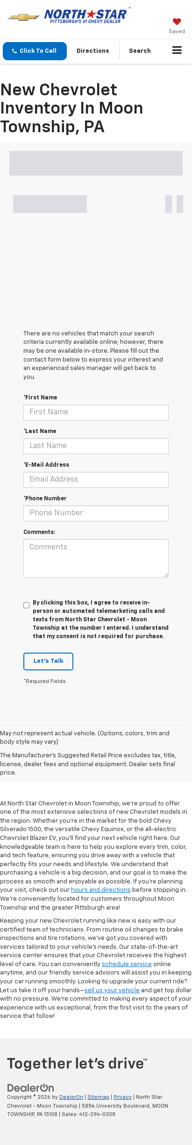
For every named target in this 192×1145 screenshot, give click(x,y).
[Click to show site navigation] (177, 51)
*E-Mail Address (46, 465)
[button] (35, 51)
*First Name (40, 398)
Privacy (123, 1097)
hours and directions (101, 890)
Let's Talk (48, 661)
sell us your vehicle (112, 991)
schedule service (127, 964)
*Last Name (39, 431)
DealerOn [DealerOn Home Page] (71, 1097)
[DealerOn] (31, 1088)
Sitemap (98, 1097)
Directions (93, 51)
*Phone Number (45, 499)
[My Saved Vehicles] (177, 27)
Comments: (39, 532)
